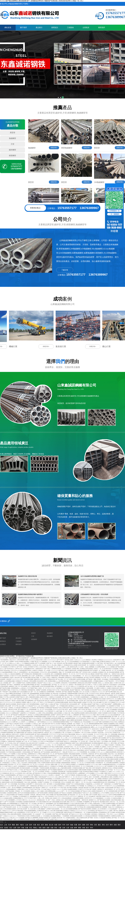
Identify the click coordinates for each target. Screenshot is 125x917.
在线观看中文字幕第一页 (116, 706)
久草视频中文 (4, 741)
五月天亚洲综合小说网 (29, 780)
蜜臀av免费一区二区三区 (58, 764)
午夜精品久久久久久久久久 (105, 660)
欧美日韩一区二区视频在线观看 (66, 817)
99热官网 (98, 796)
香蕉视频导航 (31, 690)
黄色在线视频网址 (53, 672)
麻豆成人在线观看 (50, 700)
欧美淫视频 (66, 736)
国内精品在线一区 (42, 800)
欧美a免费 (63, 801)
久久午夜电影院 (30, 713)
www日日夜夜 (18, 746)
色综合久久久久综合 (9, 711)
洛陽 (115, 825)
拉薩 (71, 827)
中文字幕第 (69, 716)
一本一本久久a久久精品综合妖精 (90, 676)
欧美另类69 (14, 665)
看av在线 (28, 743)
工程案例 (70, 27)
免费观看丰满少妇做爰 (99, 699)
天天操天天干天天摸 (83, 789)
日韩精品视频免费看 (115, 679)
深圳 (87, 825)
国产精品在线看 (63, 814)
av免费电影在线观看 (15, 695)
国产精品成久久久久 (45, 759)
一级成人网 (9, 739)
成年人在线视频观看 (56, 674)
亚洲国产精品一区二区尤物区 (29, 803)
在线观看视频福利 (27, 787)
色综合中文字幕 (114, 793)
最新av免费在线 (6, 734)
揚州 (42, 825)
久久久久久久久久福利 (53, 748)
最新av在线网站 (114, 777)
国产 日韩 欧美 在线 (85, 672)
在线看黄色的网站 (12, 793)
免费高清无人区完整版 (40, 679)
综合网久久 (52, 775)
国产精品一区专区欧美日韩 (61, 704)
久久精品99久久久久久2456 (97, 691)
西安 (55, 827)
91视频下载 (33, 661)
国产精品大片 (24, 739)
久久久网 (40, 741)
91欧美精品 (94, 814)
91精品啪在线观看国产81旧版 (74, 771)
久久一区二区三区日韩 (45, 805)
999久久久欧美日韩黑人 (37, 711)
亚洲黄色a (66, 810)
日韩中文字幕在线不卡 (77, 778)
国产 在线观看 (53, 817)
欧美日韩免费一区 (83, 665)
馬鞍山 (35, 827)
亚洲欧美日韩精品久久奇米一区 (109, 661)
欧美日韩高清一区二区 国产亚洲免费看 (73, 739)
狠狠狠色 (98, 677)
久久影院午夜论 (61, 807)
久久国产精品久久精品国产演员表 (14, 723)
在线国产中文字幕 (87, 702)
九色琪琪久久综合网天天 (96, 665)
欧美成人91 (31, 715)
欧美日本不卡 (87, 729)
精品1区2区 (13, 660)
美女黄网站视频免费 (97, 743)
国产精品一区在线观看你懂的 (43, 684)
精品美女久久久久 (114, 748)
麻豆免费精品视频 (50, 791)
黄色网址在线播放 (45, 693)
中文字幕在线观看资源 (70, 805)
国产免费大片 (66, 777)
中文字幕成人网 (81, 807)
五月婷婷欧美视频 (89, 762)
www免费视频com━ (31, 722)
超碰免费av (34, 782)
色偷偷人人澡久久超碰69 (38, 791)
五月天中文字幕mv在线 (69, 750)
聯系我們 (101, 27)
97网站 (39, 754)
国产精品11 (10, 684)
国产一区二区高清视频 (11, 784)
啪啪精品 (11, 686)
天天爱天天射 (26, 693)
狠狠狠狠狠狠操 (66, 762)
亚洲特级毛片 (68, 677)
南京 (38, 825)
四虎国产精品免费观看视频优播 (75, 759)
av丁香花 (20, 770)
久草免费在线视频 (39, 736)
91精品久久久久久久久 (9, 816)
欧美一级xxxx (10, 699)
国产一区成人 (52, 800)
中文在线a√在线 (11, 743)
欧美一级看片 (76, 782)
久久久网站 (55, 743)
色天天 (116, 695)
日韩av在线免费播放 (48, 713)
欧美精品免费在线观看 (62, 702)
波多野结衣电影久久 (38, 745)
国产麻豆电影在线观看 (103, 800)
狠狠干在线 (75, 743)
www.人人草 (60, 789)
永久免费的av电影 (120, 699)
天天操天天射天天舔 (34, 789)
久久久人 (118, 770)
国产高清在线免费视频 (111, 775)
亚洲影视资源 (11, 736)
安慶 (26, 827)
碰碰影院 (95, 738)
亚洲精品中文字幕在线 (22, 681)
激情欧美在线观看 (114, 700)
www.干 (89, 775)
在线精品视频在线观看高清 (94, 807)
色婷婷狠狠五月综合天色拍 (110, 722)
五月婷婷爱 (84, 754)
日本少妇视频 (88, 711)
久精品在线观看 (37, 720)
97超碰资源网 (96, 782)
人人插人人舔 (68, 819)
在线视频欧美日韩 (29, 668)
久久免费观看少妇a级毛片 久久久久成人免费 (88, 764)
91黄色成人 (120, 686)
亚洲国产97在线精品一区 (45, 782)
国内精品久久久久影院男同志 (91, 720)
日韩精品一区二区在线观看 (22, 791)
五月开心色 (73, 736)
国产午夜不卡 (61, 660)
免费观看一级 (71, 723)
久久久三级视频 (110, 667)
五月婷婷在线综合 (76, 738)
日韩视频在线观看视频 (7, 732)
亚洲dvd (122, 688)
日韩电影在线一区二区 (42, 780)
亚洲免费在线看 (113, 791)
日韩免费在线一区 (100, 762)
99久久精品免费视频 (75, 676)
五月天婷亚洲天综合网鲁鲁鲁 (50, 720)
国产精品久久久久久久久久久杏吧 (47, 786)
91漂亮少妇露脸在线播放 (109, 803)
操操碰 (61, 743)
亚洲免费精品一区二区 (114, 782)
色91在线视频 (92, 752)
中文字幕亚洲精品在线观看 (13, 752)
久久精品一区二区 (103, 697)
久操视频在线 (94, 697)
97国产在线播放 (85, 690)
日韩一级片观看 (47, 784)
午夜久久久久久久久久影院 (107, 720)
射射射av (71, 684)
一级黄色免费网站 (35, 757)
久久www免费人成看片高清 (103, 773)
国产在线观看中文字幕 (111, 766)
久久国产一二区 (56, 757)
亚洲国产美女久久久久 (98, 775)
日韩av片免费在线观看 (43, 762)
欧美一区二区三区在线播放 (21, 807)
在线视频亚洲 (22, 766)
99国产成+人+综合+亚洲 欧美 (54, 663)
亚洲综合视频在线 (38, 732)
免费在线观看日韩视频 (85, 770)
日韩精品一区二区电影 (44, 670)
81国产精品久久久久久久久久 (48, 807)
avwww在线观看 (20, 817)
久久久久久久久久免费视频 (16, 727)
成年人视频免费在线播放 (33, 697)
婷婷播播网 (11, 800)
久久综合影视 (46, 674)
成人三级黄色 (9, 707)
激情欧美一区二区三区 (69, 674)
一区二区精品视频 (28, 679)
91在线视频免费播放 (32, 766)
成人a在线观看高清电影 (68, 718)
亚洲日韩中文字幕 (83, 693)
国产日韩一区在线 (22, 667)
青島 (103, 825)
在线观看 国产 (117, 715)
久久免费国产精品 (117, 784)
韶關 (83, 825)
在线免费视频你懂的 (26, 720)
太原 (67, 827)
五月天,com (99, 752)
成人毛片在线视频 (43, 706)
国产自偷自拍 (29, 732)
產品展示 (39, 27)
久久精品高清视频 (10, 794)
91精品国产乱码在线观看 (54, 739)
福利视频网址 (50, 803)
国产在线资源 (18, 699)
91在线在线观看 (109, 787)
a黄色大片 (47, 766)
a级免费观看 (33, 796)
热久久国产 (32, 676)
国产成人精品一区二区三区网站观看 (66, 679)
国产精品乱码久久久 (103, 700)
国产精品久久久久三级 (75, 814)
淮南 (40, 827)
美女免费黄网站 (29, 700)
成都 (47, 827)
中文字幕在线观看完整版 (78, 688)
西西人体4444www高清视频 (74, 801)
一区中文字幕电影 (119, 681)
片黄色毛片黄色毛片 (30, 738)
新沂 (87, 827)
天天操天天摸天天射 (16, 729)
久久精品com (107, 805)
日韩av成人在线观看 (11, 718)
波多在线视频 (58, 713)
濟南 (91, 825)
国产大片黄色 (89, 803)
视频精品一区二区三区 (90, 707)
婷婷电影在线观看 (54, 793)
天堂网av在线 (48, 798)
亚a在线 (54, 665)
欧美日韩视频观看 (78, 677)
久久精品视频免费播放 (59, 784)
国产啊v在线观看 (68, 663)
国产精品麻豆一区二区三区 (62, 686)
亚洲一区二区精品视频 (111, 734)
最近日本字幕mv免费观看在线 (14, 750)
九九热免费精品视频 (9, 681)
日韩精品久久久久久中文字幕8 (30, 805)
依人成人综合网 (10, 761)
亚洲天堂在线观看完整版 (47, 686)
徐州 (67, 825)
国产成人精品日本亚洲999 (114, 738)
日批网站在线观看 (31, 683)
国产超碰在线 (120, 803)
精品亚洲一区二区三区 (14, 764)
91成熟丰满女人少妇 (22, 789)
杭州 (107, 825)
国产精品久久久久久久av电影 (88, 715)
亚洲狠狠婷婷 (68, 743)
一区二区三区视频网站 (16, 780)
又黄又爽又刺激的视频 (87, 695)
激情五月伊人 (44, 697)
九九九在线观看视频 (118, 786)
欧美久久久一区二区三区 (99, 711)
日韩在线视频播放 (26, 725)
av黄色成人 (23, 688)
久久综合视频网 (4, 780)
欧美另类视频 (71, 700)
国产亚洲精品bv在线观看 (22, 794)
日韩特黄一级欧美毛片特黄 (9, 709)
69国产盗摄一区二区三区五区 (64, 711)
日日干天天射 (100, 734)
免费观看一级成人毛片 (108, 807)
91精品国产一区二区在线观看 (43, 814)
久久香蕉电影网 (77, 745)
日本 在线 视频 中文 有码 (100, 702)
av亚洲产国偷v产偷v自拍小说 (84, 725)
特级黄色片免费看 (21, 702)
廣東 (17, 825)
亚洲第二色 (107, 674)
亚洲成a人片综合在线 (74, 695)
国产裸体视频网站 (28, 746)
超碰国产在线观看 (78, 707)
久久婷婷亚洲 (81, 686)
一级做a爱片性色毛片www (68, 752)
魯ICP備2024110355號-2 (81, 648)
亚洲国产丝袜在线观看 (53, 809)
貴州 (30, 825)
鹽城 (46, 825)
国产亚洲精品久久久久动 (45, 722)
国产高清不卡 (33, 695)
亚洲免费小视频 (102, 718)
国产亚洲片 (97, 741)
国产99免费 (93, 789)
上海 (5, 825)
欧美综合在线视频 (56, 762)
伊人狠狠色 (103, 746)
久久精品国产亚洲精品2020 (21, 707)
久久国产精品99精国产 (106, 704)
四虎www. (73, 686)
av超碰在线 (6, 778)
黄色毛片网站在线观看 (75, 702)
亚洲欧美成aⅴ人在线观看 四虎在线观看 (47, 676)
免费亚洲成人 (97, 803)
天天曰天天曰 (44, 672)
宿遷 (75, 825)
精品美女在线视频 (11, 704)
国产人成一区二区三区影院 (29, 741)
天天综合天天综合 (94, 693)
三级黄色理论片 (39, 668)
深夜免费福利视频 (46, 757)
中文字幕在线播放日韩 (42, 801)
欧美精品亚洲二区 (61, 700)
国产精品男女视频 (5, 688)
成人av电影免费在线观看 (65, 768)
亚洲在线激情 (4, 686)
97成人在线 (27, 782)
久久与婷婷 (97, 695)
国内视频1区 (63, 720)
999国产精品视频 (9, 791)
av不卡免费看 (11, 754)
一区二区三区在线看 (79, 746)
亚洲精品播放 (58, 750)
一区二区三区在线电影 (38, 771)
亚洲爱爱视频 (50, 691)
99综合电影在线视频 (33, 761)
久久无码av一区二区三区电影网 (53, 745)
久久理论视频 (86, 814)
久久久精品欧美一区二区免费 (11, 716)
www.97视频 (104, 745)
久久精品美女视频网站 (14, 674)
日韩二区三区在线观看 (21, 686)
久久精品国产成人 (117, 755)
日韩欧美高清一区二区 (48, 754)
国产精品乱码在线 (5, 805)
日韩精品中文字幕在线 (35, 739)
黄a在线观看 (78, 684)
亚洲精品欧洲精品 (79, 784)
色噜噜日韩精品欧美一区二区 (99, 791)
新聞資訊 (54, 27)
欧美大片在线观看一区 (89, 734)
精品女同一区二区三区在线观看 (115, 670)
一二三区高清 (38, 746)
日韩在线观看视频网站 (30, 810)
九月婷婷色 (33, 707)
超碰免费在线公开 (56, 752)
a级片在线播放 (102, 738)
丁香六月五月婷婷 (86, 732)
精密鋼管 (12, 156)
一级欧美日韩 (84, 800)
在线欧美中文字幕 (111, 686)
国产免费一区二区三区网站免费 (99, 739)
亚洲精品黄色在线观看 (88, 663)
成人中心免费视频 (42, 661)
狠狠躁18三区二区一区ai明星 (13, 725)
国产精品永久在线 (86, 791)
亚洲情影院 (110, 750)
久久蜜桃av (94, 716)
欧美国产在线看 (43, 817)
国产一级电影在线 (32, 786)
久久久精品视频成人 (98, 798)
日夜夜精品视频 (32, 762)
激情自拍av (113, 764)
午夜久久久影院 (97, 684)
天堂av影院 (13, 757)
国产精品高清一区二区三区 (75, 794)
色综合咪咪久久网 (42, 681)
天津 (9, 825)
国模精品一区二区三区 (77, 762)
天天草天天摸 (29, 812)
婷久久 (2, 725)
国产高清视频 (54, 780)
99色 (107, 707)
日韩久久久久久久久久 (50, 660)
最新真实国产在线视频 (14, 741)
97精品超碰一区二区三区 (54, 667)
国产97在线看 (93, 794)
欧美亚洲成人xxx (87, 738)
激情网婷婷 (17, 684)
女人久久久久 (33, 800)
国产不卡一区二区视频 (40, 812)
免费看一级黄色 (116, 805)
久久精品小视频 (94, 661)
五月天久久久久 (65, 778)
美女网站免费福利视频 (27, 716)
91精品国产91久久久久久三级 (14, 679)
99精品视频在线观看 (74, 754)
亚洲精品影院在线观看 (76, 816)
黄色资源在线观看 (56, 718)
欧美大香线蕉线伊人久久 (116, 778)
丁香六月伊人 (110, 814)
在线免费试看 (62, 771)
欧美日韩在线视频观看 (17, 782)
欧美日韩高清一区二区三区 (112, 789)
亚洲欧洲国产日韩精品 (23, 757)
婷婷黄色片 (105, 778)
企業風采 (86, 27)
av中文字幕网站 (105, 793)
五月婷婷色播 (57, 782)
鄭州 (111, 825)
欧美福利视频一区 (110, 761)
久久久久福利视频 (89, 761)
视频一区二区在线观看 (65, 672)
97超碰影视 (88, 784)
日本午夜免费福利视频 (32, 704)
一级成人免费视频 (89, 667)
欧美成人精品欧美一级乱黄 (107, 693)
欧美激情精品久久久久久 (55, 755)
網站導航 (3, 633)
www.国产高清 (14, 759)
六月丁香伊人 (40, 702)
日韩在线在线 (44, 755)
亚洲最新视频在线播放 (40, 716)
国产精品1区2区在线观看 (31, 770)
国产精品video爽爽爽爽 (31, 817)
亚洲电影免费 (59, 812)
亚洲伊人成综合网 (15, 677)
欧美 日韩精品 (120, 723)
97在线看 (105, 725)
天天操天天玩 (15, 690)
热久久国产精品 (27, 773)
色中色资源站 (119, 796)
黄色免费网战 (58, 736)
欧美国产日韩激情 (5, 729)
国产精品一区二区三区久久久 (60, 684)
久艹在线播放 (14, 796)
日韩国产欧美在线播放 (46, 778)
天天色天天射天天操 (94, 757)
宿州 (18, 827)
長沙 (10, 827)
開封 (119, 825)
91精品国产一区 (53, 706)
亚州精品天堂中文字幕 (53, 690)
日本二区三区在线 (84, 691)
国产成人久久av (97, 725)
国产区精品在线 (104, 676)
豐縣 (79, 827)
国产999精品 (3, 754)
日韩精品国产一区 (102, 731)
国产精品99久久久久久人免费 (104, 810)
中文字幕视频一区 (81, 786)
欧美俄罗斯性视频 (64, 681)
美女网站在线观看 (61, 729)
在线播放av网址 (63, 695)
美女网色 (94, 660)
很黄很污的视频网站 (109, 723)
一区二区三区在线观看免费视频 (69, 809)
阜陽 (22, 827)
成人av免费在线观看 (34, 686)
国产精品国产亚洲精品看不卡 (19, 715)
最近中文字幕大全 (102, 715)
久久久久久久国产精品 (57, 670)
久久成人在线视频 (82, 736)
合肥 (14, 827)
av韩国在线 (91, 754)
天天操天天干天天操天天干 (104, 786)
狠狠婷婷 (41, 766)
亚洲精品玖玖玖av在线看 (71, 665)
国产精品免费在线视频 (27, 684)
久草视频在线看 (63, 706)
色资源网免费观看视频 (105, 716)
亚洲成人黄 (87, 778)
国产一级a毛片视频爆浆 (15, 787)
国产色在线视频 (45, 752)
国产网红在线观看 (72, 787)
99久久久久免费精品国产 (13, 713)
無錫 (71, 825)
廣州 (79, 825)
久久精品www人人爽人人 (14, 663)
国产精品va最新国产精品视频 (70, 691)
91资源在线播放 (26, 752)
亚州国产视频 (22, 718)
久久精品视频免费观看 (6, 672)
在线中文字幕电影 (71, 731)
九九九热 (110, 715)
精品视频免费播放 (56, 816)
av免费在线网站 (67, 727)
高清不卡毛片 (101, 707)
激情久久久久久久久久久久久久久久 (52, 725)
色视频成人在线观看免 (25, 665)
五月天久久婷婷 (74, 681)
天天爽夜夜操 (23, 690)
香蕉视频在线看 (37, 674)
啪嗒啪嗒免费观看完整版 (96, 723)
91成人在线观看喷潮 (19, 812)
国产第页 (54, 787)
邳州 (91, 827)
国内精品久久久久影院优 (63, 688)
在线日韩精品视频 (116, 800)
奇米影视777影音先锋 (97, 732)
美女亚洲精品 (22, 784)
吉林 (63, 827)
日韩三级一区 (34, 750)
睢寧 (75, 827)
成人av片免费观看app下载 (57, 732)
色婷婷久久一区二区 (30, 727)
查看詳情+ (54, 147)
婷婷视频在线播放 (10, 755)
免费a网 (121, 810)
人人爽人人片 (67, 738)
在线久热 (112, 801)
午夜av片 (16, 672)
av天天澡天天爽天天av (22, 800)
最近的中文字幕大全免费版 (17, 748)
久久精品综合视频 (116, 798)
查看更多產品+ (35, 208)
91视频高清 (45, 746)
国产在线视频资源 (115, 676)
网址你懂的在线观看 (113, 759)
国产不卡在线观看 (40, 663)
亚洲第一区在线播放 (103, 679)
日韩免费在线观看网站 (112, 762)
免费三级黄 (26, 750)
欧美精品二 (25, 695)
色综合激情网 (73, 704)
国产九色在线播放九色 (23, 691)
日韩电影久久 (61, 786)
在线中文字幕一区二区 (77, 748)
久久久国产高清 (61, 787)
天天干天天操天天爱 (30, 798)
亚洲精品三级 (102, 672)
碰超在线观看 (6, 782)
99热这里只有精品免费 (25, 745)
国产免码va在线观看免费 (42, 734)
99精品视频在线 (43, 770)
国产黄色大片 (41, 803)
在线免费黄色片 (23, 672)
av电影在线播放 (86, 716)
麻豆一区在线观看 (94, 777)
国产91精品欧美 (21, 743)
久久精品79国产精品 (21, 754)
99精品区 (46, 732)
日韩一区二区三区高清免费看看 (70, 661)
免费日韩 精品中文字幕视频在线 (73, 812)
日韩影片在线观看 (103, 713)
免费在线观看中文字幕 (42, 819)
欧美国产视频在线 (61, 723)
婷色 (75, 699)
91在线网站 (94, 672)
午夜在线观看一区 (91, 688)
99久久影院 (119, 720)
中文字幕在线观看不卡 (49, 741)
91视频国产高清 (20, 683)
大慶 (59, 827)
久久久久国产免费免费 (54, 661)
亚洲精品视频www (53, 681)
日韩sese (54, 759)
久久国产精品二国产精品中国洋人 (104, 663)
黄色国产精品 (99, 674)
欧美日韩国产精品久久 (63, 741)
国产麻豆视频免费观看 (27, 778)
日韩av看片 (59, 761)
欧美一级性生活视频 (71, 709)
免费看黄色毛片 (32, 754)
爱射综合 (69, 807)
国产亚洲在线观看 (43, 793)
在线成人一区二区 (99, 668)
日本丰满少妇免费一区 (23, 809)
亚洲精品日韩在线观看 (86, 668)
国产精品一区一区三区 (118, 817)
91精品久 (27, 711)
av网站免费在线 (104, 777)
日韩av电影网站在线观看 (78, 713)
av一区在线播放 (45, 816)
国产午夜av (47, 668)
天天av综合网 (54, 695)
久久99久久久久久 (78, 711)
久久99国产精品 (36, 725)
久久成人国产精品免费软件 (105, 727)
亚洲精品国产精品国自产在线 (53, 707)
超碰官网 (23, 713)
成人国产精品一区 (110, 770)
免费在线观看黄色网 (85, 743)
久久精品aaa (34, 723)
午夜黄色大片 (101, 789)
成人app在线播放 (60, 716)
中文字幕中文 (12, 667)
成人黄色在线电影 (34, 672)
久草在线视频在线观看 (9, 809)
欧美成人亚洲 (69, 660)
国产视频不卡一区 (23, 709)
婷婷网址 (63, 773)
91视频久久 (60, 665)
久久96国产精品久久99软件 (9, 766)
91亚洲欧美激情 (99, 761)
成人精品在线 (54, 693)
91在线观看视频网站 (10, 775)
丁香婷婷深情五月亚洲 (23, 816)
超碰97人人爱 (65, 667)
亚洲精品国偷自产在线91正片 (81, 793)
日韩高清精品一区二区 (42, 727)
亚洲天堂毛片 (96, 729)
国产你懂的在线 (35, 752)
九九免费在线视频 (100, 667)
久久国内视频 (51, 729)
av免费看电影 (81, 773)
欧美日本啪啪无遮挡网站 (22, 661)
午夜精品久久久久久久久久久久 (78, 810)
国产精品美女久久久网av (40, 773)
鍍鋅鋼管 (12, 150)
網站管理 (71, 648)
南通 (55, 825)
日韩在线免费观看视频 (53, 773)
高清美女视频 (20, 700)
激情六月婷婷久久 (102, 688)
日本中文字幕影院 (70, 775)
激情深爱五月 (79, 780)
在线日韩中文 (117, 660)
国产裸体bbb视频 (64, 676)
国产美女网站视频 (26, 677)
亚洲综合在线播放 (71, 764)
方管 (12, 144)
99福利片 (34, 670)
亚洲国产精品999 (20, 697)
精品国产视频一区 (36, 677)
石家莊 (6, 827)
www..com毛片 (117, 771)
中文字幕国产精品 (32, 688)
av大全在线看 (42, 667)
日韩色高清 (64, 683)
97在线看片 (111, 745)
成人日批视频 (4, 683)
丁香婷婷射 (58, 691)
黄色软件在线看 (21, 704)
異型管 (12, 133)
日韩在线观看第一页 (102, 706)
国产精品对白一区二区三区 (44, 738)
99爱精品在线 (51, 679)
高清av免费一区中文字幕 (12, 706)
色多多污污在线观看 (107, 695)
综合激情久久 (26, 699)
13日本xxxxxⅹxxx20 (79, 660)
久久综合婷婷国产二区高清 (23, 755)
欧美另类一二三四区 (90, 731)
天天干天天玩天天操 (59, 709)
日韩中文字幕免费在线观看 (39, 729)
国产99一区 (80, 731)
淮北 (30, 827)
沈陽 (51, 827)
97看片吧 (115, 810)
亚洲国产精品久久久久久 (57, 819)
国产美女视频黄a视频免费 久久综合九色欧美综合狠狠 (63, 770)
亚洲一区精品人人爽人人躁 (115, 718)
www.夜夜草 (21, 722)
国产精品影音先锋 (39, 700)
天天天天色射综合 (81, 718)
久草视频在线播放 (98, 681)
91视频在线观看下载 (21, 761)
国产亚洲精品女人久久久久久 (39, 775)
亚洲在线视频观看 (114, 725)
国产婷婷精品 (41, 707)
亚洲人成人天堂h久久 (45, 665)
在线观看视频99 (84, 697)
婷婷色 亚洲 (16, 739)
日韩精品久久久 (91, 786)
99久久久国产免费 (96, 722)
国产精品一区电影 (68, 699)
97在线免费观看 (72, 683)
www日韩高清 (19, 773)
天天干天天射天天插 (82, 674)
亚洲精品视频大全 (18, 798)
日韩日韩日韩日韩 (72, 773)
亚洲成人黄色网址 (87, 699)
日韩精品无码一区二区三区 (29, 764)
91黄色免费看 (32, 681)
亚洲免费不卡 (30, 784)
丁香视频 (96, 746)
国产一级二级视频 (96, 778)
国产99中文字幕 (66, 715)
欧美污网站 (75, 672)
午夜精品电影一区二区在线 (77, 741)
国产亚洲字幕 (27, 729)
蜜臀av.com (94, 727)
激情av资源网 (68, 766)
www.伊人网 (10, 746)
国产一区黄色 (90, 741)
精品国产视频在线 (75, 690)
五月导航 (33, 819)
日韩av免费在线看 (34, 807)
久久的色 (107, 798)
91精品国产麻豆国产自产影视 (86, 787)
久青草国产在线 (68, 746)
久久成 (8, 768)
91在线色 (36, 759)
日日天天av (14, 670)
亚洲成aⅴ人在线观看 (51, 771)
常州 (63, 825)
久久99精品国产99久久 (31, 706)
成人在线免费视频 (120, 663)
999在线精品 (91, 810)
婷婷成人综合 (60, 800)
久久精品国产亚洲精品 (105, 817)
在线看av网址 (76, 668)
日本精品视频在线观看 (85, 681)
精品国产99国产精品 (93, 704)
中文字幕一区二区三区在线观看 (110, 677)
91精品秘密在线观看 (78, 798)
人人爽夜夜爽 (75, 715)
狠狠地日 (88, 660)
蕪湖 (43, 827)
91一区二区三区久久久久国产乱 (80, 777)
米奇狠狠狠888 (103, 812)
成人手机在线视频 (86, 722)
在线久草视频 (50, 794)
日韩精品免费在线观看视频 (42, 715)
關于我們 (23, 27)
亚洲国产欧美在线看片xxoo (25, 759)
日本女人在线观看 (66, 782)
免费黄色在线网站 (116, 816)
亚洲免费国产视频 (5, 690)
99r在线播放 (19, 801)
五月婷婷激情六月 (24, 796)
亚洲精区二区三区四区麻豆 (99, 809)
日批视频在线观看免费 (83, 670)
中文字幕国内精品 (84, 661)
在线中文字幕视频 (16, 805)
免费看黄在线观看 (24, 819)
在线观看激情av (15, 688)
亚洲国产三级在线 (56, 715)
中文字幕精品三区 (113, 702)
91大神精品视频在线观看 (100, 780)
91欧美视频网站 (4, 660)
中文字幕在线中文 (50, 702)
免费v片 (29, 702)
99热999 (37, 778)
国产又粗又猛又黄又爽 (90, 700)
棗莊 (99, 825)
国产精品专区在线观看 (84, 809)
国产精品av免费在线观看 (56, 746)
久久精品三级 (66, 713)
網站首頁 (7, 27)
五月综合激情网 (83, 757)
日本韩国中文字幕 (33, 667)
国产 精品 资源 (87, 768)
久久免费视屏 (76, 732)
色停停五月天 (110, 699)
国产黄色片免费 (99, 787)
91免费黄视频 (105, 764)
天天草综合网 (67, 761)
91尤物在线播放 (19, 711)
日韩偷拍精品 (6, 762)
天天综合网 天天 (49, 736)
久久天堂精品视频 (88, 766)
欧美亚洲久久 (121, 752)
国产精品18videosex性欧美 (33, 718)
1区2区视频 (104, 741)
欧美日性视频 (112, 713)
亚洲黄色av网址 (12, 731)
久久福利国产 (61, 759)
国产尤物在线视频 (54, 801)
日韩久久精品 (46, 677)
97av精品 (50, 704)
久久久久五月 (51, 812)
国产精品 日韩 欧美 (89, 677)
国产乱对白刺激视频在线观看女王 (27, 793)
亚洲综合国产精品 (67, 707)
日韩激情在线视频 (77, 768)
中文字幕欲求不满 (36, 731)
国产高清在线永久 (10, 668)
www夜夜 (39, 713)
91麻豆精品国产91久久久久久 (46, 777)
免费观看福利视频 (72, 693)
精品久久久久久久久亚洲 (105, 794)
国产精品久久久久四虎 (92, 709)
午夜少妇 (12, 817)
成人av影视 (58, 777)
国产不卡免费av (88, 780)
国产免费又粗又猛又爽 (55, 699)
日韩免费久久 (4, 787)
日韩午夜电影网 (96, 768)
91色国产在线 (44, 704)
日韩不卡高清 (81, 709)
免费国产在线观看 (41, 690)
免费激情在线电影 (56, 668)
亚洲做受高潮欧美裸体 (98, 770)
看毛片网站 (114, 743)
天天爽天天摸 (117, 683)
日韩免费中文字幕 (26, 771)
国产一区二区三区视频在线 (38, 691)
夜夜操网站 (25, 676)
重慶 (13, 825)
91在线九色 (35, 665)
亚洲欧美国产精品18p (43, 810)
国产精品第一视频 (91, 679)
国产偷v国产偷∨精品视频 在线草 (100, 801)
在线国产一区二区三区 (82, 723)
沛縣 (83, 827)
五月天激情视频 (46, 718)
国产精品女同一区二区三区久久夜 (109, 729)
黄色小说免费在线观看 (70, 789)
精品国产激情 (77, 663)
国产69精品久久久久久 (17, 738)
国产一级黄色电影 (106, 784)
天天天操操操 (15, 745)
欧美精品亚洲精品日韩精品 (91, 771)
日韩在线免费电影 (66, 798)
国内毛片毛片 (19, 668)
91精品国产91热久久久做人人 (45, 683)
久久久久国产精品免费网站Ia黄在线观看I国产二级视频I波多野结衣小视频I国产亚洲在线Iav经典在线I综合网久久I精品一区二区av (41, 1)
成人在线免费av (21, 786)
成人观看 (21, 706)
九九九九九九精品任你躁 (36, 660)
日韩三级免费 (112, 741)
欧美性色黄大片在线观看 (111, 668)
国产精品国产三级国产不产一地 (42, 787)
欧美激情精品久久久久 (83, 805)
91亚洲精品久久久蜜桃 (105, 771)
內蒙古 (22, 825)
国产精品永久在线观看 (65, 793)
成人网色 (86, 794)
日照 (95, 825)
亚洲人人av (101, 683)
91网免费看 (61, 677)
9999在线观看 (49, 709)
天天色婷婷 (68, 732)
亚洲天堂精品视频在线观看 (72, 800)
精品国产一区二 (60, 775)
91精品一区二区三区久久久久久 (47, 688)
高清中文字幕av (92, 736)
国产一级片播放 (82, 704)
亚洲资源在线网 (14, 768)
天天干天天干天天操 (55, 734)
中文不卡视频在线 (75, 722)
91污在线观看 (57, 778)
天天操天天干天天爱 (15, 676)
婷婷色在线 (81, 683)
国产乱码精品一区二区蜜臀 (98, 670)
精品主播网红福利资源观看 (13, 693)
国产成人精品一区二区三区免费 (71, 697)
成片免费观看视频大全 (13, 803)
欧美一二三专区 (67, 745)
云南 (26, 825)
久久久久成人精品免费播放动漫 (82, 727)
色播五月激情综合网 (70, 670)
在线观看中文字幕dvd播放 (30, 777)
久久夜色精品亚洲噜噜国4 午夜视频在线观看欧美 (97, 816)
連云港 (51, 825)
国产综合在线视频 (6, 665)
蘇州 (59, 825)
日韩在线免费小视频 (22, 660)
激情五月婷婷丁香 (112, 711)
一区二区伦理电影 (119, 727)
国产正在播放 (111, 812)
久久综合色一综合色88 (44, 764)
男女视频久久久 (106, 755)
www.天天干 (48, 743)
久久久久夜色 (29, 736)
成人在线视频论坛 (95, 793)
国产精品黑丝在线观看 (61, 754)
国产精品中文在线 (12, 770)
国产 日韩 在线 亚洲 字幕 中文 (47, 723)
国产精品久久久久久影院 (24, 775)
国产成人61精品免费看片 (89, 706)
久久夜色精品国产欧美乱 (25, 670)
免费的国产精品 (20, 736)
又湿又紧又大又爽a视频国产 (38, 809)
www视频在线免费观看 (109, 752)
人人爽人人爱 (40, 798)
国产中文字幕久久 (87, 684)
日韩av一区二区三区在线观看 (74, 729)
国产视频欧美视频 (19, 732)
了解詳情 (64, 270)
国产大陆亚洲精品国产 (7, 819)
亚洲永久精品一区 (92, 718)
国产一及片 (12, 683)
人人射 (74, 807)
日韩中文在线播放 (71, 786)
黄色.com (16, 819)
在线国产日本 (70, 784)
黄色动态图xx (88, 748)
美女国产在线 (51, 716)
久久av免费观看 (86, 755)
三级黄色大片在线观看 (55, 697)
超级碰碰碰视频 (34, 693)
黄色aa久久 (79, 734)
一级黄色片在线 (115, 674)
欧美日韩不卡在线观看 (38, 743)
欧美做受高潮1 (77, 819)
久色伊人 (109, 746)
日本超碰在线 (63, 693)
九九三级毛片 (89, 746)
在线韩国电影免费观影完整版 (61, 722)
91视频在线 (54, 677)
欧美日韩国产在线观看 (91, 683)
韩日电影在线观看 (25, 768)
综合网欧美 (92, 796)
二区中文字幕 (108, 732)
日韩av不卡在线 (113, 707)
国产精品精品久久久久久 (49, 731)
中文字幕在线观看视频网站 (115, 739)
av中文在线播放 (90, 773)
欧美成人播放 (109, 683)
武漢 (1, 827)
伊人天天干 (6, 796)
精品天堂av (111, 754)
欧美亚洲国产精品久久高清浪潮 (99, 690)
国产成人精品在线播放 (101, 754)
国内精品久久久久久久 (75, 706)
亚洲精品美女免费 (81, 775)
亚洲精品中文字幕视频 (57, 766)
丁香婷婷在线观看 (44, 768)
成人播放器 (91, 674)
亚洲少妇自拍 (39, 784)
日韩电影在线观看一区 (28, 814)
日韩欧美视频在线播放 (97, 805)
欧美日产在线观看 (90, 750)
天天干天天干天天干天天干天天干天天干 (65, 796)
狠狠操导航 (43, 748)
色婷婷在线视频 (81, 679)
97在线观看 (27, 723)
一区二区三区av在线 (86, 782)
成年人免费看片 (10, 661)
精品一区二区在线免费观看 (46, 750)
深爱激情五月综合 (107, 768)
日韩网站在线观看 (35, 816)
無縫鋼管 (12, 138)
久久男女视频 (35, 768)
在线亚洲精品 (80, 750)
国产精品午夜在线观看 (56, 727)
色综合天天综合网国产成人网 (70, 757)
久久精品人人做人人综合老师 (19, 762)
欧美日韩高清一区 (77, 766)
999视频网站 (86, 801)
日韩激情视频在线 (11, 789)
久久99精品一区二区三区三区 (14, 777)
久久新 (34, 702)
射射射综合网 (74, 667)
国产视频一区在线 (93, 817)
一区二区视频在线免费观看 (90, 812)
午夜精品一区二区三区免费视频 (108, 709)
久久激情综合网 (61, 731)
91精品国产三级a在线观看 (9, 691)
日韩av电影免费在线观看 (14, 814)
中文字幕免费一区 (89, 759)
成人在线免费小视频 (75, 755)
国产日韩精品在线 (27, 674)
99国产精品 (55, 814)
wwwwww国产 (60, 791)
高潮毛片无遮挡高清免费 (27, 734)
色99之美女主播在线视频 (68, 734)
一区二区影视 (108, 665)
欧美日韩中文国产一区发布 (100, 748)
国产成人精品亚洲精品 (107, 757)
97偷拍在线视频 (64, 690)
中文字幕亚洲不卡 (50, 711)
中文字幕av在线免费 (9, 697)
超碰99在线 (66, 755)
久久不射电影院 (66, 668)
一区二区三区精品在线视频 (72, 791)
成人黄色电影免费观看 (113, 672)
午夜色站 (79, 699)
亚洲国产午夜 (16, 720)
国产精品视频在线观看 (43, 695)
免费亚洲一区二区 (83, 796)
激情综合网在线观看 (91, 713)
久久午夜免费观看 (82, 752)
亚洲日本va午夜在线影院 (110, 684)
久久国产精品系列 (109, 681)
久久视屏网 (57, 683)
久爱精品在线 (102, 814)
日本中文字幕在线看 (17, 810)
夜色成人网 (103, 782)
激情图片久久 (93, 800)
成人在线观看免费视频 (24, 731)
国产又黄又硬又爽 (65, 748)
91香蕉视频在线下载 (115, 697)
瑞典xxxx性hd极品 (97, 755)
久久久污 (86, 739)
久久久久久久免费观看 (77, 761)
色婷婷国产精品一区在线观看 (66, 780)
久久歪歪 (81, 667)
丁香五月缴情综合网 (81, 817)
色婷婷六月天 (57, 798)
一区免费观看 (65, 816)
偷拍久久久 (107, 743)
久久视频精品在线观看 (28, 663)
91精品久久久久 (6, 810)
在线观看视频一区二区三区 (36, 709)
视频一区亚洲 (79, 700)
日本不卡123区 (77, 716)
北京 (1, 825)
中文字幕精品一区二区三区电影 (40, 699)
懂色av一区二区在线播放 (32, 748)
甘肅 (34, 825)
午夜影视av (118, 745)
